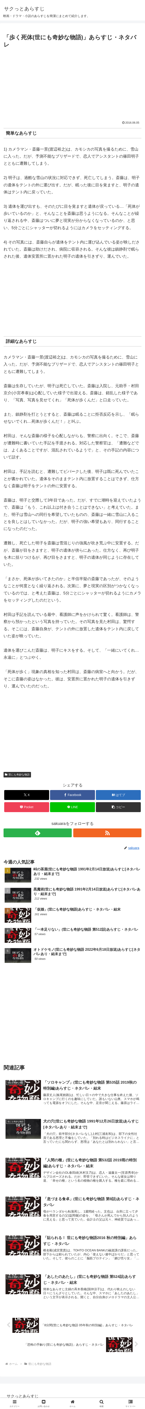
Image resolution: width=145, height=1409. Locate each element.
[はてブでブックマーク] (118, 795)
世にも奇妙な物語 (17, 774)
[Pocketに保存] (26, 807)
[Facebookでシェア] (72, 795)
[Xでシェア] (26, 795)
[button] (118, 807)
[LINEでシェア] (72, 807)
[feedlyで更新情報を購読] (38, 832)
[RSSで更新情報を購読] (107, 832)
